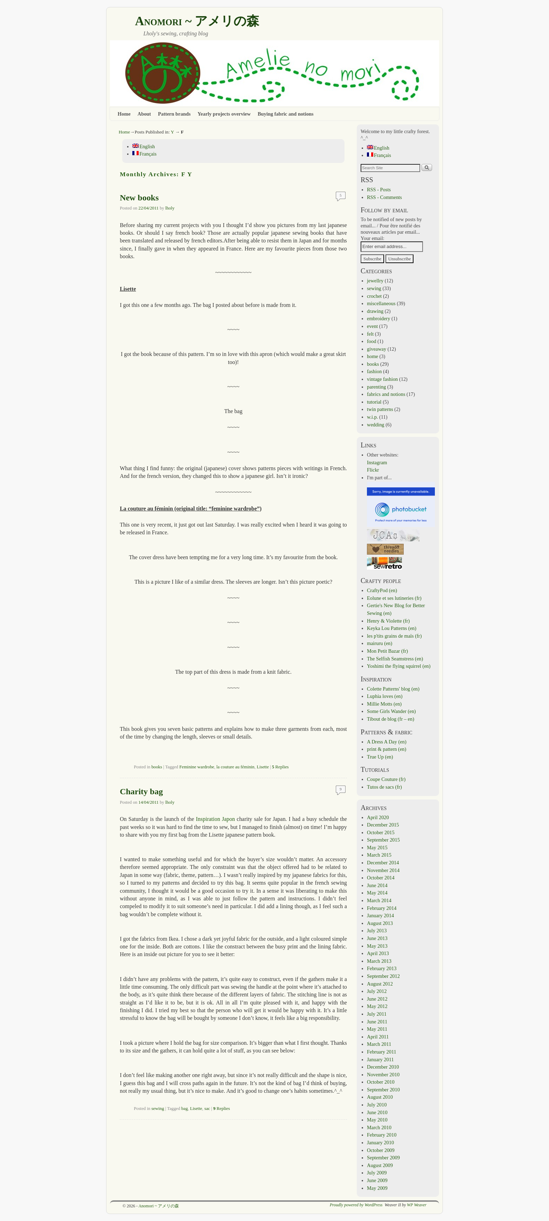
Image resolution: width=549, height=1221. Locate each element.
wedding (375, 424)
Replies (280, 766)
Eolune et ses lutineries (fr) (394, 598)
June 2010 (377, 1112)
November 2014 (383, 870)
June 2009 (377, 1180)
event (372, 326)
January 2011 (380, 1059)
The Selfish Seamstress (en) (395, 658)
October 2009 (381, 1150)
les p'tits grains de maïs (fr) (394, 636)
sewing (157, 1108)
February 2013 (381, 968)
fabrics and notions (386, 394)
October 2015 (381, 832)
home (372, 356)
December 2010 (383, 1067)
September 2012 (383, 976)
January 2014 (380, 915)
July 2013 (377, 930)
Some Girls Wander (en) (391, 711)
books (156, 766)
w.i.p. (372, 417)
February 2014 (381, 908)
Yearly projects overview (224, 114)
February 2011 (381, 1052)
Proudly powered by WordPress (356, 1204)
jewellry (375, 280)
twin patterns (380, 409)
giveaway (376, 349)
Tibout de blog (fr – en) (390, 719)
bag (184, 1108)
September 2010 (383, 1089)
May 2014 (377, 893)
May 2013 (377, 946)
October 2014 (381, 877)
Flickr (373, 470)
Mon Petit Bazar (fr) (387, 651)
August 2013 (380, 923)
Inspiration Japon (215, 819)
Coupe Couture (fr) (386, 779)
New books (139, 197)
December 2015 (383, 825)
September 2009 (383, 1157)
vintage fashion (382, 379)
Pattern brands (174, 114)
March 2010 (379, 1127)
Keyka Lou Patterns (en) (391, 628)
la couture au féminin (235, 766)
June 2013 (377, 938)
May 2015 (377, 847)
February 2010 (381, 1135)
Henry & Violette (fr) (388, 621)
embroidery (378, 318)
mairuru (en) (379, 643)
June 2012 (377, 999)
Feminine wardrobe (196, 766)
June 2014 (377, 885)
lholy (169, 208)
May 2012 (377, 1006)
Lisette (263, 766)
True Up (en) (380, 757)
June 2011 (377, 1021)
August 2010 (380, 1097)
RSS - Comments (384, 197)
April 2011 (378, 1037)
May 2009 (377, 1188)
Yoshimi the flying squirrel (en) (399, 666)
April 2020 (378, 817)
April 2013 (378, 953)
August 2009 (380, 1165)
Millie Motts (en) (384, 704)
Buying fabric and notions (286, 114)
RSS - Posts (379, 189)
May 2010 (377, 1120)
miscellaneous (381, 303)
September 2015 (383, 840)
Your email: (372, 238)
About (144, 114)
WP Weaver (416, 1204)
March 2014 (379, 900)
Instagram (377, 462)
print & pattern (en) (386, 749)
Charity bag (141, 791)
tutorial (374, 402)
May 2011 (377, 1029)
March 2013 (379, 961)
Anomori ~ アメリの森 (197, 21)
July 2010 (377, 1104)
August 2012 (380, 984)
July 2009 (377, 1172)
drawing (375, 311)
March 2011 (379, 1044)
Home (124, 114)
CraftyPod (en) (382, 590)
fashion (374, 371)
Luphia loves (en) (385, 696)
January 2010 (380, 1142)
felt (370, 334)
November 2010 (383, 1074)
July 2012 (377, 991)
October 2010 (381, 1082)
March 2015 (379, 855)
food (371, 341)
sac (207, 1108)
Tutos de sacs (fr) (384, 787)
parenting (376, 387)
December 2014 (383, 862)
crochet (374, 296)
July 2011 (377, 1014)
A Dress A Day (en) (386, 742)
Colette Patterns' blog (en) (393, 689)
